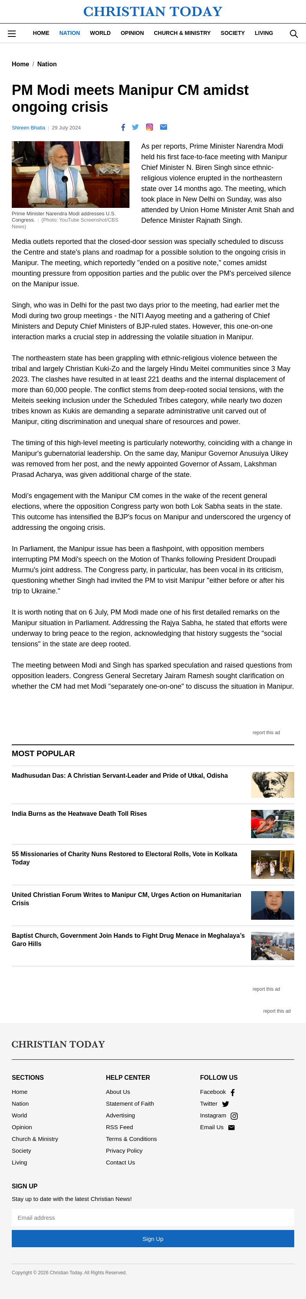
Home (41, 33)
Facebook (217, 1091)
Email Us (217, 1127)
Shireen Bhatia (28, 128)
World (100, 33)
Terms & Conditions (131, 1138)
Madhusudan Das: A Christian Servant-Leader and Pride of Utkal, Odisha (120, 775)
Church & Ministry (182, 33)
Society (233, 33)
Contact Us (120, 1162)
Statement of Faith (130, 1103)
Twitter (214, 1103)
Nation (69, 33)
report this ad (266, 732)
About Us (118, 1091)
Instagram (219, 1115)
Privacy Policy (124, 1150)
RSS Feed (119, 1127)
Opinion (132, 33)
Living (264, 33)
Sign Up (152, 1238)
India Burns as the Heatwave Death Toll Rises (79, 813)
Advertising (120, 1115)
